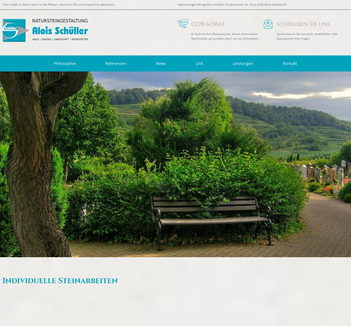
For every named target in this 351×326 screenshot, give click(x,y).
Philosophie (65, 63)
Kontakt (290, 63)
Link (199, 63)
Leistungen (243, 63)
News (161, 63)
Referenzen (115, 63)
